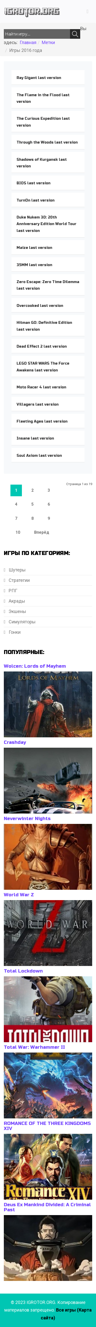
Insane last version (35, 438)
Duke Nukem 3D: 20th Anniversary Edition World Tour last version (46, 224)
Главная (28, 42)
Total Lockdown (23, 971)
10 (18, 532)
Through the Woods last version (47, 142)
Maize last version (34, 248)
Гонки (14, 632)
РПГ (12, 590)
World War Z (19, 895)
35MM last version (34, 265)
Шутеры (17, 569)
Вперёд (41, 532)
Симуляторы (22, 621)
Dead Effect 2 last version (42, 346)
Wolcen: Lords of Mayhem (35, 666)
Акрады (16, 601)
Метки (48, 42)
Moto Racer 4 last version (41, 387)
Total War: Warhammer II (34, 1047)
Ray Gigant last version (39, 78)
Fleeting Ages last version (42, 421)
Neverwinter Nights (27, 818)
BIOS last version (33, 183)
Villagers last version (38, 404)
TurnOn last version (35, 200)
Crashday (15, 742)
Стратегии (19, 580)
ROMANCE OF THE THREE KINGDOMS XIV (47, 1126)
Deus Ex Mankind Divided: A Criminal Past (47, 1207)
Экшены (17, 611)
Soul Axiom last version (39, 455)
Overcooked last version (40, 306)
